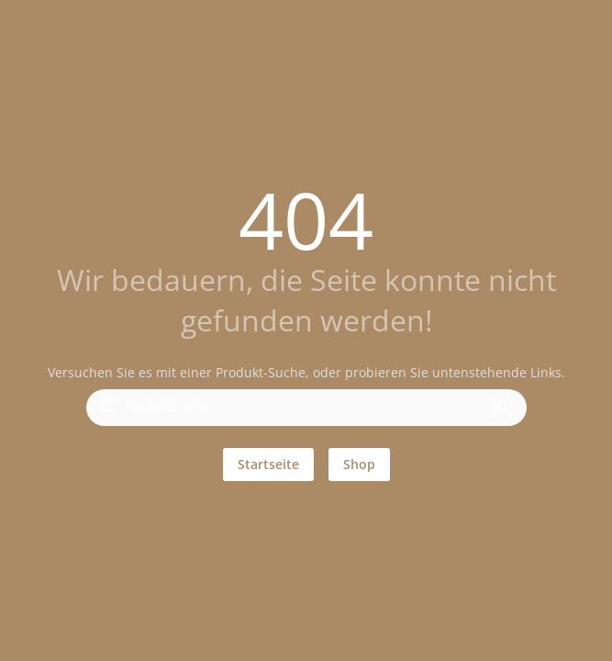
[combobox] (302, 413)
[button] (500, 407)
